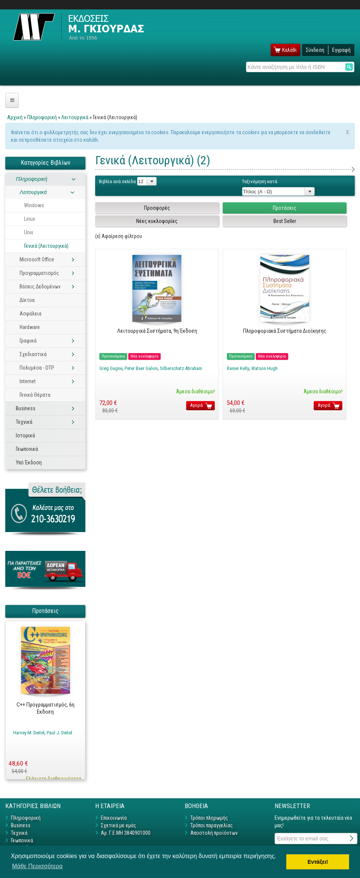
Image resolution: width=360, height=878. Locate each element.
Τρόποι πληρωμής (209, 818)
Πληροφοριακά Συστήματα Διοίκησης (284, 331)
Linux (29, 219)
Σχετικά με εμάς (118, 825)
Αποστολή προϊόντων (214, 833)
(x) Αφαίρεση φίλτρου (118, 236)
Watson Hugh (264, 368)
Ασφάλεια (30, 314)
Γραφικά (28, 341)
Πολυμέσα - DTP (37, 368)
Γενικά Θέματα (35, 395)
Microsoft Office (37, 259)
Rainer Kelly (238, 368)
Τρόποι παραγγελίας (211, 825)
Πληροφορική (42, 117)
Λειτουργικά (74, 117)
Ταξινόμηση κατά (259, 181)
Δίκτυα (27, 300)
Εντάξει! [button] (317, 862)
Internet (28, 381)
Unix (28, 232)
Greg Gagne (110, 368)
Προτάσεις (284, 208)
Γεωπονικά (27, 449)
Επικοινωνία (114, 818)
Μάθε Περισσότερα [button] (37, 866)
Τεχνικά (24, 422)
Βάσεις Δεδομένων (40, 287)
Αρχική (15, 117)
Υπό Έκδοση (29, 462)
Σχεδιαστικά (33, 354)
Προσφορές (157, 208)
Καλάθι (289, 50)
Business (25, 408)
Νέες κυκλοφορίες (157, 221)
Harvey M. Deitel (28, 732)
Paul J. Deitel (59, 732)
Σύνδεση (315, 50)
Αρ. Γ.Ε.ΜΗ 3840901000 (125, 833)
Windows (34, 205)
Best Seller (284, 221)
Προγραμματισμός (39, 273)
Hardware (30, 327)
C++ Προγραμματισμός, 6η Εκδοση (45, 708)
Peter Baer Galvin (141, 368)
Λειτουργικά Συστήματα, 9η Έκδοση (157, 331)
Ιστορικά (25, 435)
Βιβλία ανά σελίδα (117, 181)
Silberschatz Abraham (181, 368)
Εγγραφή (341, 50)
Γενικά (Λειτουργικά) (46, 246)
